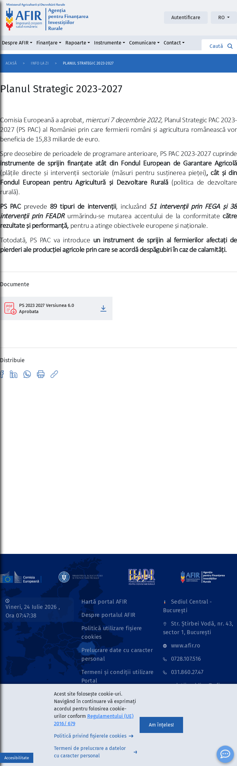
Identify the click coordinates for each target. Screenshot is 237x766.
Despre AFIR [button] (15, 43)
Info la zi (39, 63)
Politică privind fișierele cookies (90, 736)
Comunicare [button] (142, 43)
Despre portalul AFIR (108, 615)
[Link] (80, 576)
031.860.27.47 (187, 672)
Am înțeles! (161, 725)
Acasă (11, 63)
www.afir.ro (185, 645)
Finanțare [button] (47, 43)
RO (222, 17)
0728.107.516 (186, 658)
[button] (219, 46)
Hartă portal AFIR (104, 601)
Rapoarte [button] (75, 43)
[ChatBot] (225, 754)
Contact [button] (172, 43)
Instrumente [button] (107, 43)
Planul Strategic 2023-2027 (88, 63)
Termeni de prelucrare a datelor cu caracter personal (90, 752)
